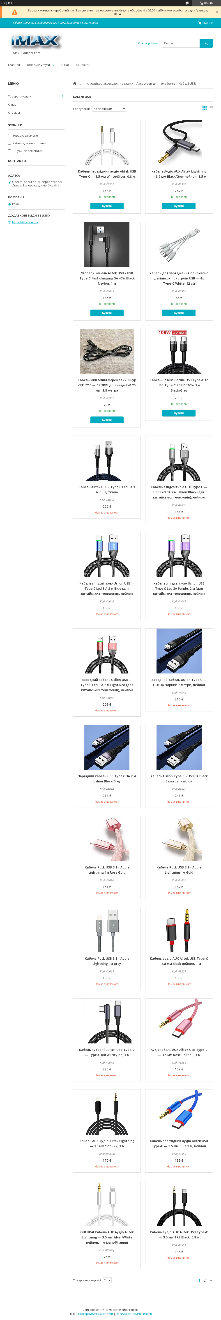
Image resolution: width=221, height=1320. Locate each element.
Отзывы (14, 113)
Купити (107, 206)
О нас (65, 65)
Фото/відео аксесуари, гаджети (109, 83)
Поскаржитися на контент (95, 1314)
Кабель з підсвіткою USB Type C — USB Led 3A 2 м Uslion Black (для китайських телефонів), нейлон (179, 492)
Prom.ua (133, 1310)
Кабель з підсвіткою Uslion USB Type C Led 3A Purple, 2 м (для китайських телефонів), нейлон (179, 588)
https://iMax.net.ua (25, 222)
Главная (14, 65)
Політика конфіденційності (134, 1314)
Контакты (83, 65)
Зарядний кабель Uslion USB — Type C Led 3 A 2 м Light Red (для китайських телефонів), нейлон (107, 685)
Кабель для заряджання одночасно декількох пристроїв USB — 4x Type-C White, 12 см (179, 278)
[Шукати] (206, 43)
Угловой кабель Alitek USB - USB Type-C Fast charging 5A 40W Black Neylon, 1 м (107, 278)
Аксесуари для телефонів (155, 83)
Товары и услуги (38, 65)
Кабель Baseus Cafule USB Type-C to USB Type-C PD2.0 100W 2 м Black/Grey (179, 385)
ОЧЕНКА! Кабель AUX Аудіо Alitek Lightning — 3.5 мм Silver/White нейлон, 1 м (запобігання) (107, 1237)
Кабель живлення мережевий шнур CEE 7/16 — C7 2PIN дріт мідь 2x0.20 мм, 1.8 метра (107, 385)
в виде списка (211, 109)
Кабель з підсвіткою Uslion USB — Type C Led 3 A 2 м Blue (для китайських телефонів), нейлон (107, 588)
